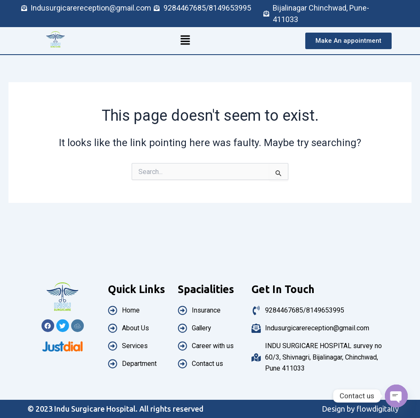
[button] (185, 40)
